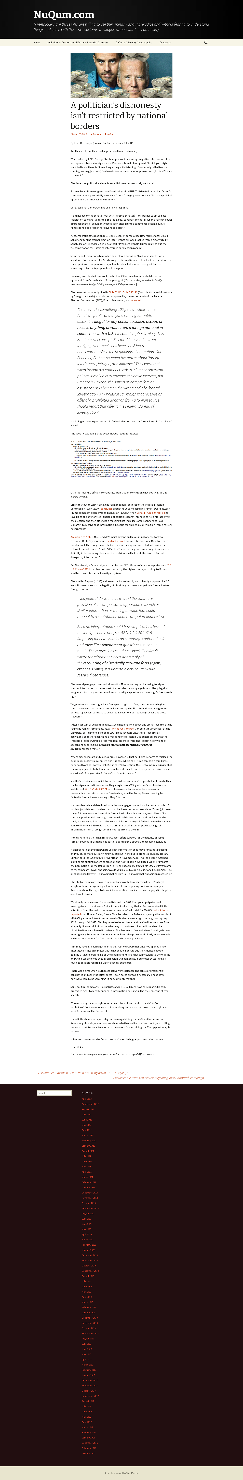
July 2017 (86, 1406)
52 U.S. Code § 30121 (96, 789)
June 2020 (87, 1223)
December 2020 (90, 1192)
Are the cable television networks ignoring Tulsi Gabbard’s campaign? (161, 1078)
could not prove (114, 541)
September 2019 (90, 1270)
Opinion (97, 134)
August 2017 (88, 1401)
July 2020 (86, 1218)
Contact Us (166, 42)
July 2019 (86, 1281)
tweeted (136, 300)
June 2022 (87, 1119)
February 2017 (89, 1432)
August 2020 (88, 1213)
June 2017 (87, 1411)
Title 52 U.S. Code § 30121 (123, 292)
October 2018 (89, 1328)
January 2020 (88, 1249)
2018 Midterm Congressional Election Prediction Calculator (78, 42)
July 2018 (86, 1343)
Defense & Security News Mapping (134, 42)
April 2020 (87, 1234)
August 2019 (88, 1276)
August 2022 (88, 1109)
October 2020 (89, 1203)
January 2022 (88, 1145)
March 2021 (87, 1177)
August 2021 (88, 1150)
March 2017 (87, 1427)
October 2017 (89, 1390)
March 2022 (87, 1135)
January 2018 (88, 1375)
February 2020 (89, 1244)
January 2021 (88, 1187)
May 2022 (86, 1124)
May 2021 (86, 1166)
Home (37, 42)
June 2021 (87, 1161)
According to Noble (82, 537)
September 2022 (90, 1104)
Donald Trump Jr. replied (151, 512)
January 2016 (88, 1453)
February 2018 (89, 1369)
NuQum (110, 134)
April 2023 (87, 1098)
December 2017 (90, 1380)
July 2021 (86, 1156)
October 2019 (89, 1265)
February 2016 (89, 1448)
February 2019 (89, 1307)
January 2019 (88, 1312)
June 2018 (87, 1349)
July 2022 (86, 1114)
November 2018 (90, 1322)
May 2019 (86, 1291)
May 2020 (86, 1229)
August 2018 (88, 1338)
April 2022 (87, 1130)
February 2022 (89, 1140)
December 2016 (90, 1442)
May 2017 (86, 1416)
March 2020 (87, 1239)
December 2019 (90, 1255)
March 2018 (87, 1364)
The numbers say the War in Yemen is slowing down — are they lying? (81, 1073)
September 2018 (90, 1333)
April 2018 (87, 1359)
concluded (106, 508)
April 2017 (87, 1422)
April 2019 (87, 1296)
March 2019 (87, 1302)
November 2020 (90, 1197)
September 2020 (90, 1208)
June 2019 (87, 1286)
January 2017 (88, 1437)
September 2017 (90, 1395)
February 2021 (89, 1182)
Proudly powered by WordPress (121, 1473)
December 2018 (90, 1317)
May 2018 (86, 1354)
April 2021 (87, 1171)
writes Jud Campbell (123, 728)
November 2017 (90, 1385)
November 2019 (90, 1260)
